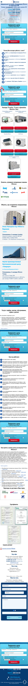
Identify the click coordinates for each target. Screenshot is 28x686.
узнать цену (4, 469)
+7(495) (14, 9)
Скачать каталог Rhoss (8, 548)
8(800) (14, 13)
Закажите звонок (14, 15)
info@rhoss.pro (14, 16)
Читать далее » (4, 328)
